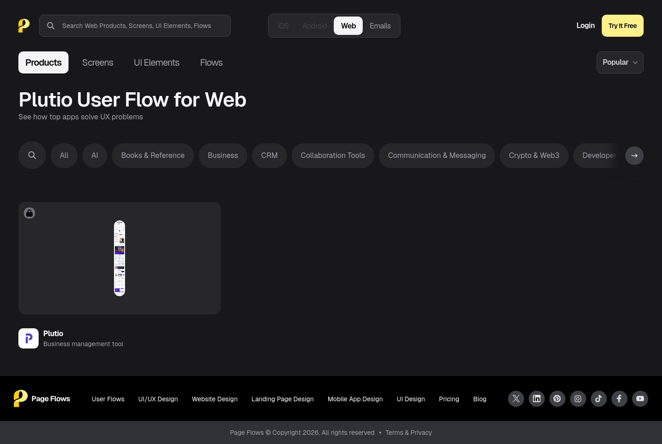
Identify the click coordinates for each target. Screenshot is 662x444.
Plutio (53, 333)
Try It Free (623, 26)
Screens (97, 62)
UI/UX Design (158, 399)
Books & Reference (152, 155)
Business (223, 155)
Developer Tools (609, 155)
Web (348, 26)
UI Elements (156, 62)
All (64, 155)
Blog (479, 399)
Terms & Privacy (409, 432)
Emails (380, 26)
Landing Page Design (282, 399)
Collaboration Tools (333, 155)
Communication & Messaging (437, 155)
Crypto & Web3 (534, 155)
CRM (269, 155)
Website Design (215, 399)
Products (43, 62)
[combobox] (146, 26)
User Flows (108, 399)
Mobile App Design (355, 399)
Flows (211, 62)
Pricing (449, 399)
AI (94, 155)
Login (585, 25)
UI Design (411, 399)
